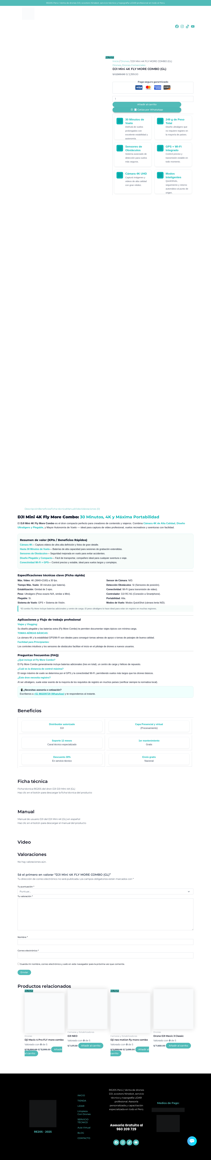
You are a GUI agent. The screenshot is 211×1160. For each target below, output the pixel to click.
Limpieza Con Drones (84, 1113)
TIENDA (82, 1100)
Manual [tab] (70, 508)
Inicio (116, 61)
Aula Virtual (84, 1127)
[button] (147, 109)
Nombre (23, 937)
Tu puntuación (26, 886)
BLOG (81, 1132)
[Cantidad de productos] (153, 99)
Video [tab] (78, 508)
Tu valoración (25, 896)
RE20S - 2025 (43, 1131)
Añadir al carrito (146, 104)
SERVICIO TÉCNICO (83, 1121)
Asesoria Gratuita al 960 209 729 (126, 1127)
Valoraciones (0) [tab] (91, 508)
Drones (125, 61)
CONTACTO (84, 1138)
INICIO (81, 1095)
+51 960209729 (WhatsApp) (49, 694)
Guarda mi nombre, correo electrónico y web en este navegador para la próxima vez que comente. (72, 964)
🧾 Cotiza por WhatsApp (148, 109)
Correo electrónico (28, 950)
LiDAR (81, 1106)
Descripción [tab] (32, 508)
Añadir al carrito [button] (90, 1045)
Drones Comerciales (134, 65)
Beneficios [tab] (45, 508)
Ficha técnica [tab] (58, 508)
